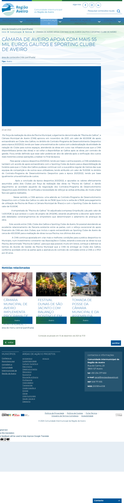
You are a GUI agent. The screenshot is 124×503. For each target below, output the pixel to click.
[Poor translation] (6, 439)
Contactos (110, 22)
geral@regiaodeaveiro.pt (106, 377)
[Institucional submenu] (21, 22)
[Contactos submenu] (119, 22)
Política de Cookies (75, 413)
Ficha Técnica (91, 413)
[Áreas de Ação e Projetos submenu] (99, 22)
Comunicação (49, 22)
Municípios (32, 22)
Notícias (28, 32)
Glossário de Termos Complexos (65, 416)
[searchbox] (104, 11)
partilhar (116, 343)
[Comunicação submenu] (60, 22)
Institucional (10, 22)
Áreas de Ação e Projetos (80, 22)
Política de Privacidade (54, 413)
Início (4, 32)
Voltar (11, 342)
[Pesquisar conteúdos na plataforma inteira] (119, 11)
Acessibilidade (87, 416)
